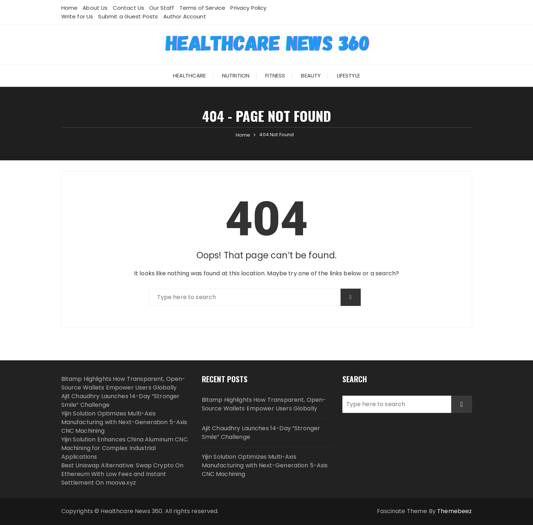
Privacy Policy (248, 8)
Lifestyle (348, 75)
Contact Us (129, 8)
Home (69, 8)
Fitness (275, 75)
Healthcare (189, 75)
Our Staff (161, 8)
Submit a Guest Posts (128, 16)
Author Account (184, 16)
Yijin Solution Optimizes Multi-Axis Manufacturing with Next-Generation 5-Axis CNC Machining (124, 422)
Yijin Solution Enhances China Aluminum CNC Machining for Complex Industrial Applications (124, 448)
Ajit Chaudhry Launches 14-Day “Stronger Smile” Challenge (261, 432)
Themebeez (454, 511)
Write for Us (77, 16)
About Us (95, 8)
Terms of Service (202, 8)
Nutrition (235, 75)
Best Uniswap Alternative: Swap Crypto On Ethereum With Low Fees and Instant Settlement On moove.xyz (122, 474)
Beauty (311, 75)
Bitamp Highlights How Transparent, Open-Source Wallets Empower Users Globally (123, 383)
